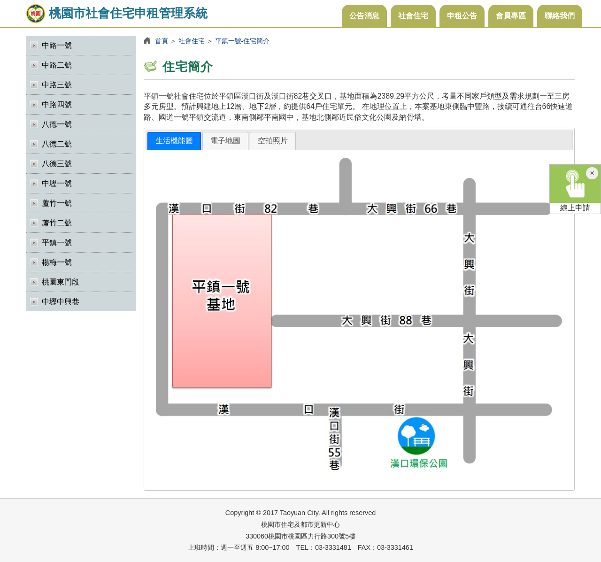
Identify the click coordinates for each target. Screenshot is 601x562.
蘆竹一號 (57, 203)
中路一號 (57, 45)
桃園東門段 (60, 282)
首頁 (161, 41)
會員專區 (511, 16)
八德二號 (57, 144)
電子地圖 (225, 141)
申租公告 (462, 16)
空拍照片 (273, 141)
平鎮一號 (57, 242)
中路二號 (57, 65)
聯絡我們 (560, 16)
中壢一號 (57, 183)
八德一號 (57, 124)
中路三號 (57, 85)
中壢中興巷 (60, 302)
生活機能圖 (174, 141)
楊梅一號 (57, 262)
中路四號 (57, 104)
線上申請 (575, 188)
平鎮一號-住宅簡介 (242, 41)
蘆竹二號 (57, 223)
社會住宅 (413, 16)
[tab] (174, 141)
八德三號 (57, 164)
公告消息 (364, 16)
